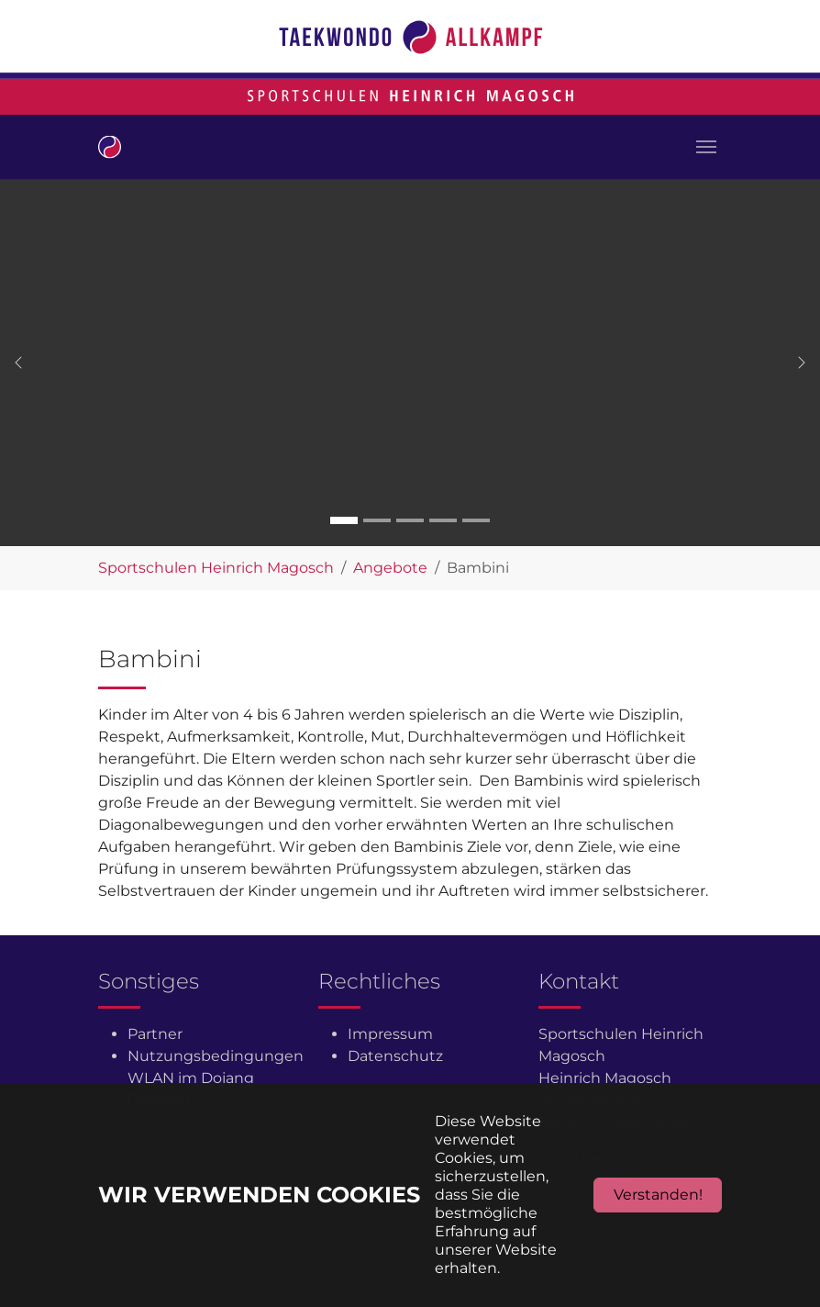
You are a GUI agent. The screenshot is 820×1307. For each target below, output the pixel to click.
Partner (155, 1034)
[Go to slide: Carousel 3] (410, 520)
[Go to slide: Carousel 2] (377, 520)
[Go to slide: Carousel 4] (443, 520)
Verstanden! (658, 1194)
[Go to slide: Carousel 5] (476, 520)
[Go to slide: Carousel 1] (344, 520)
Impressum (390, 1034)
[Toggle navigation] (706, 146)
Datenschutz (395, 1056)
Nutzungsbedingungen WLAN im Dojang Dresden (215, 1078)
